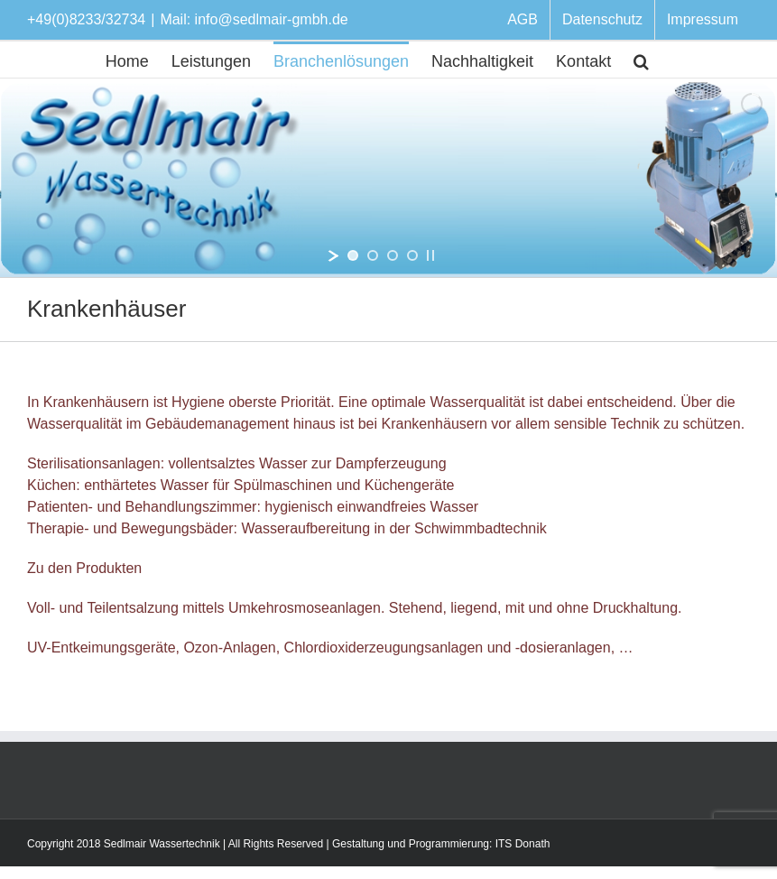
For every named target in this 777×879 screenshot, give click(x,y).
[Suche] (641, 60)
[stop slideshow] (430, 255)
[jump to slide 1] (352, 255)
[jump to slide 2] (372, 255)
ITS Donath (522, 843)
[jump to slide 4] (412, 255)
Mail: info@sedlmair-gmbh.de (253, 19)
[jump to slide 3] (392, 255)
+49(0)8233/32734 (86, 19)
